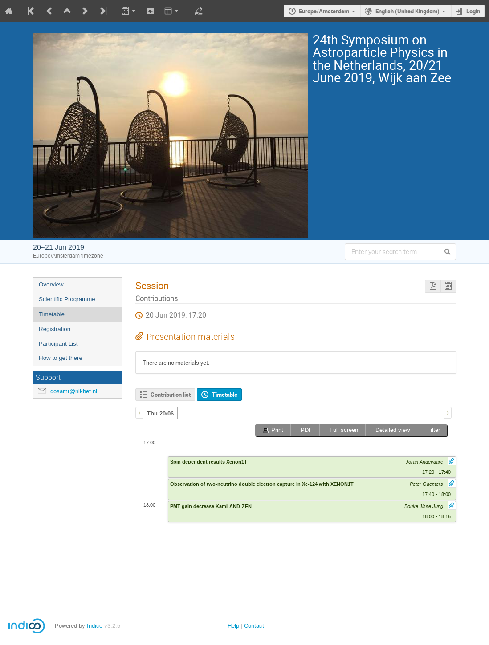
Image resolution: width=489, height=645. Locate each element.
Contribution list (171, 395)
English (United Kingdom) (407, 11)
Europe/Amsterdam (324, 11)
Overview (51, 284)
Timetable (52, 314)
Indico (94, 625)
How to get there (60, 358)
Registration (54, 329)
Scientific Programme (67, 299)
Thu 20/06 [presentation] (160, 414)
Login (473, 11)
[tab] (160, 413)
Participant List (58, 343)
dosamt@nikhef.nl (73, 391)
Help (233, 625)
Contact (254, 625)
